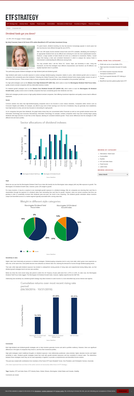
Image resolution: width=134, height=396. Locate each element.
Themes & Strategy (94, 24)
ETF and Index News (21, 371)
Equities (32, 24)
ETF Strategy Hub (12, 24)
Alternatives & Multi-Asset (64, 24)
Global (42, 371)
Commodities (51, 24)
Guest (18, 38)
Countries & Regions (80, 24)
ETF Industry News (34, 371)
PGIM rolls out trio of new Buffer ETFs (111, 64)
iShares (47, 371)
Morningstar (53, 371)
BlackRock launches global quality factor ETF (113, 81)
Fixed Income (41, 24)
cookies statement (47, 391)
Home (8, 28)
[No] (131, 391)
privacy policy (60, 391)
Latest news (103, 166)
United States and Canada (65, 371)
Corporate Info (16, 28)
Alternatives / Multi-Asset (107, 153)
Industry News (24, 24)
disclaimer (38, 391)
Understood (123, 391)
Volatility (76, 371)
